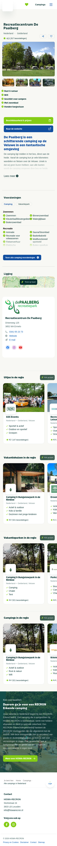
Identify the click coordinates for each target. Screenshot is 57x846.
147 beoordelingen (20, 440)
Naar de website (28, 129)
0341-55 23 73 (16, 332)
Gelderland (22, 420)
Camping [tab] (8, 204)
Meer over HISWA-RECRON (20, 758)
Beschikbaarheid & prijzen (28, 120)
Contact (33, 842)
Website (13, 336)
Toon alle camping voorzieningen (22, 257)
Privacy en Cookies (11, 842)
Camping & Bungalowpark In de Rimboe (23, 498)
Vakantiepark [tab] (24, 204)
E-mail (12, 340)
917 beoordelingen (18, 38)
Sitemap (41, 842)
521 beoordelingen (20, 520)
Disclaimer (24, 842)
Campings (45, 4)
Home (18, 781)
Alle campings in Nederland (15, 783)
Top (50, 783)
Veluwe (31, 420)
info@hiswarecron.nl (13, 810)
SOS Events (12, 417)
